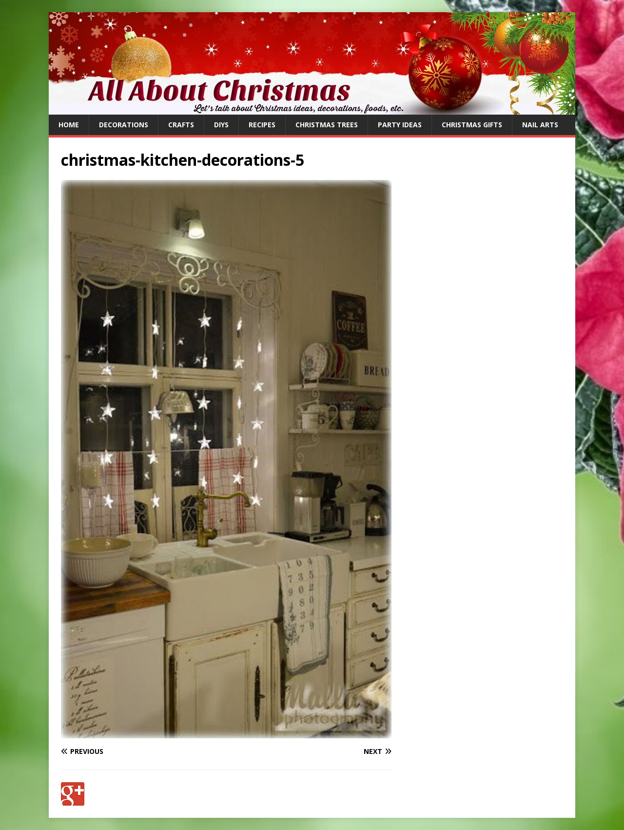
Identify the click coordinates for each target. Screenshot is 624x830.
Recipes (262, 124)
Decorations (123, 124)
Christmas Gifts (472, 124)
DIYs (221, 124)
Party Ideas (400, 124)
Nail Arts (540, 124)
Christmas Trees (326, 124)
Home (68, 124)
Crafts (181, 124)
